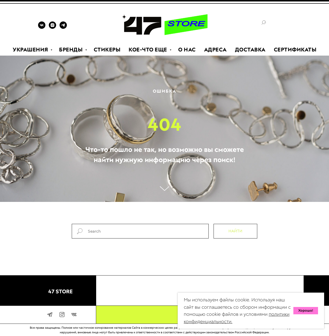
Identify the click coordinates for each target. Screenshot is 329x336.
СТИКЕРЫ (107, 49)
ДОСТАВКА (250, 49)
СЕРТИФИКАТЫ (295, 49)
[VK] (41, 27)
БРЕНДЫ (71, 49)
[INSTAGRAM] (52, 27)
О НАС (187, 49)
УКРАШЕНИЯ (31, 49)
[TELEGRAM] (63, 27)
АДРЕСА (215, 49)
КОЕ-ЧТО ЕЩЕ (148, 49)
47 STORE (60, 291)
